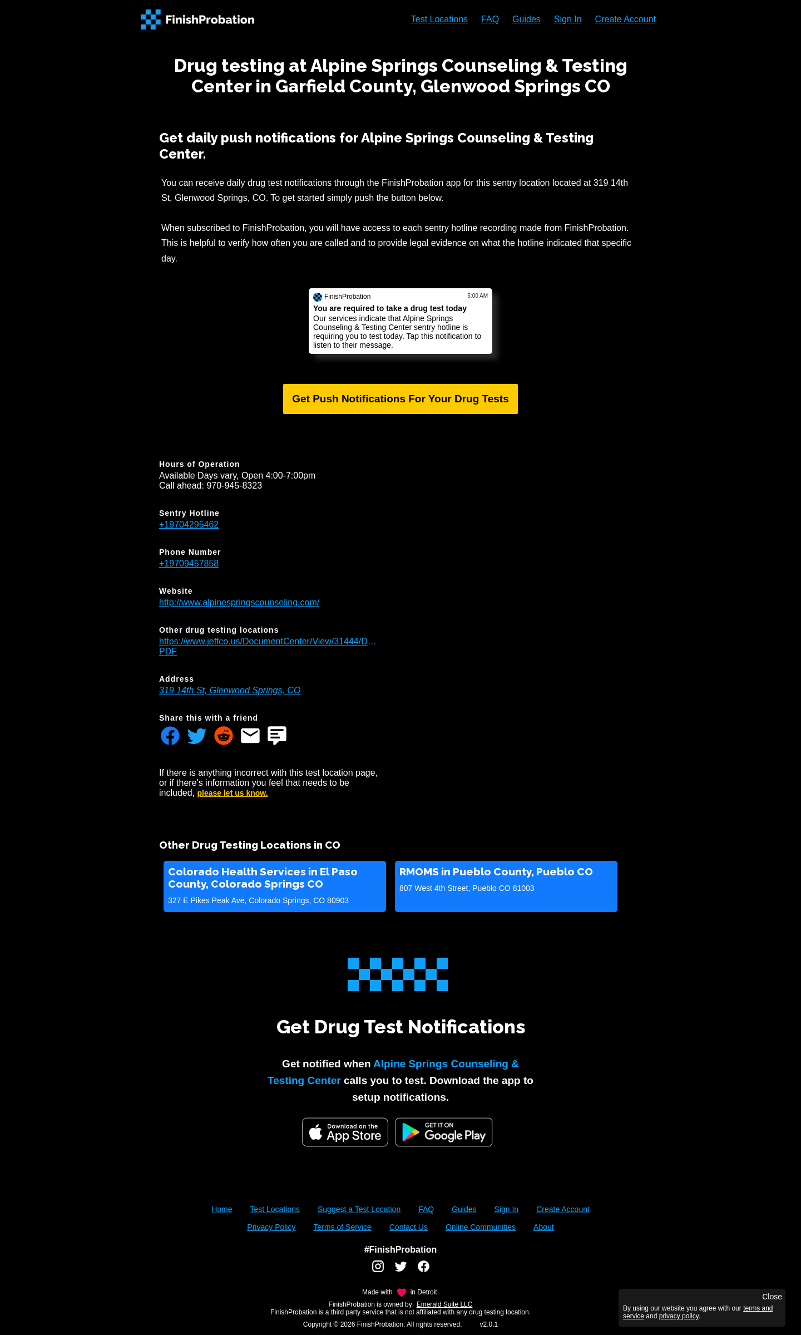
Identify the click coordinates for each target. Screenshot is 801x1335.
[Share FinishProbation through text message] (277, 737)
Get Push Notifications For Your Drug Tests (400, 399)
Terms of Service (342, 1227)
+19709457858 (189, 563)
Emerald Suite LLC (445, 1304)
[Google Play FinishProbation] (444, 1133)
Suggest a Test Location (359, 1209)
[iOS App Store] (345, 1132)
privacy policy (679, 1316)
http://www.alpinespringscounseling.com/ (239, 602)
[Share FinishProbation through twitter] (197, 737)
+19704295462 (189, 524)
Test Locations (439, 19)
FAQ (490, 19)
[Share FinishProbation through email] (250, 737)
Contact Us (408, 1227)
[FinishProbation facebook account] (423, 1270)
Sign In (568, 19)
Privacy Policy (271, 1227)
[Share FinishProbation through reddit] (223, 737)
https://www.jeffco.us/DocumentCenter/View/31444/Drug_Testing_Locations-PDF (268, 646)
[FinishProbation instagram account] (378, 1270)
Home (221, 1209)
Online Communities (481, 1227)
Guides (526, 19)
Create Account (625, 19)
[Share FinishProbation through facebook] (170, 737)
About (543, 1227)
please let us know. (232, 793)
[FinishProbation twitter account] (401, 1270)
